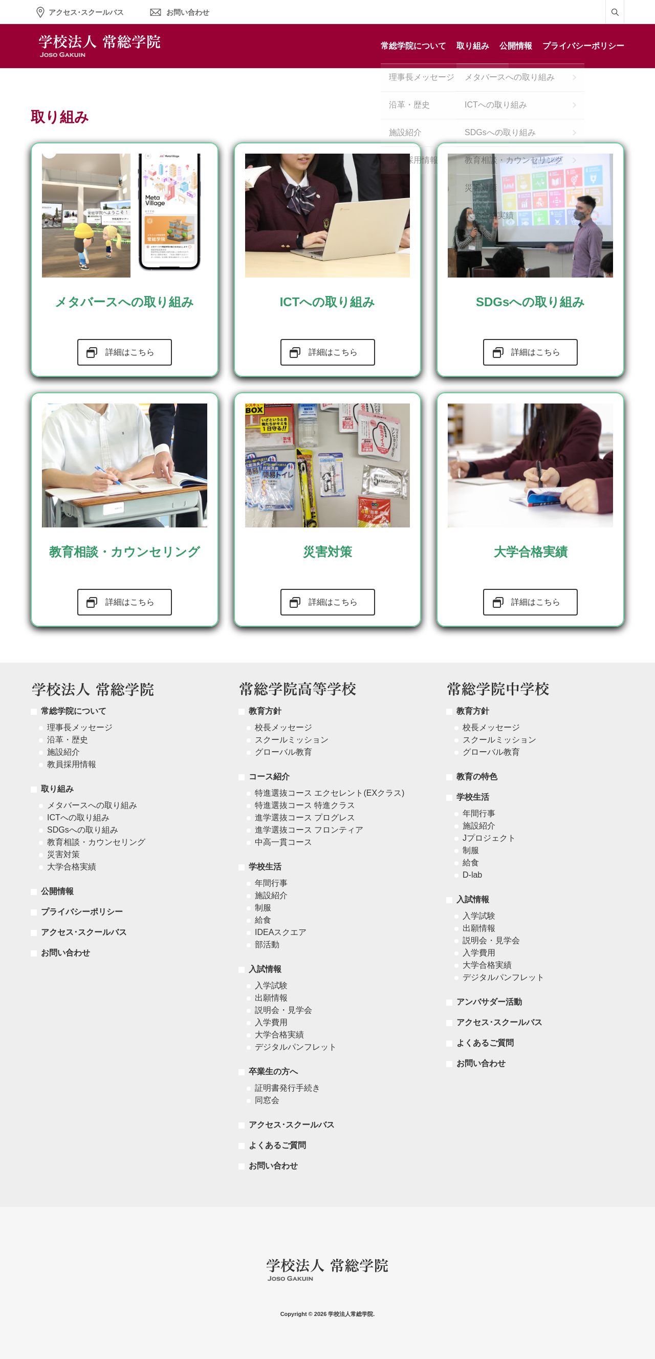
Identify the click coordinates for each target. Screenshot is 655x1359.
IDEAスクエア (281, 932)
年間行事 (271, 883)
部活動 (267, 944)
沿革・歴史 (67, 739)
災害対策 (63, 854)
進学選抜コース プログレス (305, 817)
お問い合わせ (187, 12)
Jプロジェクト (489, 838)
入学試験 (271, 985)
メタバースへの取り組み (92, 805)
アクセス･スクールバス (86, 12)
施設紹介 (63, 752)
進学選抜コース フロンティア (309, 829)
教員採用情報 (71, 764)
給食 (263, 920)
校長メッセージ (283, 727)
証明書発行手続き (287, 1088)
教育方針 (265, 711)
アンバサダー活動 (489, 1001)
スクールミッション (292, 739)
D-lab (472, 874)
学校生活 (265, 866)
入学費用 (271, 1022)
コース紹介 (269, 776)
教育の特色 (476, 776)
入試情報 (265, 969)
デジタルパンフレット (296, 1047)
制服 (263, 907)
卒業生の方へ (273, 1071)
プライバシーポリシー (583, 45)
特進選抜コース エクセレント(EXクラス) (329, 793)
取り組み (472, 45)
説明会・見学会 (283, 1010)
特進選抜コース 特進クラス (305, 805)
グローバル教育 (283, 752)
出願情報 (271, 997)
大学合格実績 (71, 866)
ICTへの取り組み (78, 817)
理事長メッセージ (80, 727)
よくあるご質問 (277, 1145)
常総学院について (413, 45)
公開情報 (515, 45)
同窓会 (267, 1100)
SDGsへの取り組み (82, 829)
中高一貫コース (283, 842)
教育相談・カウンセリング (96, 842)
